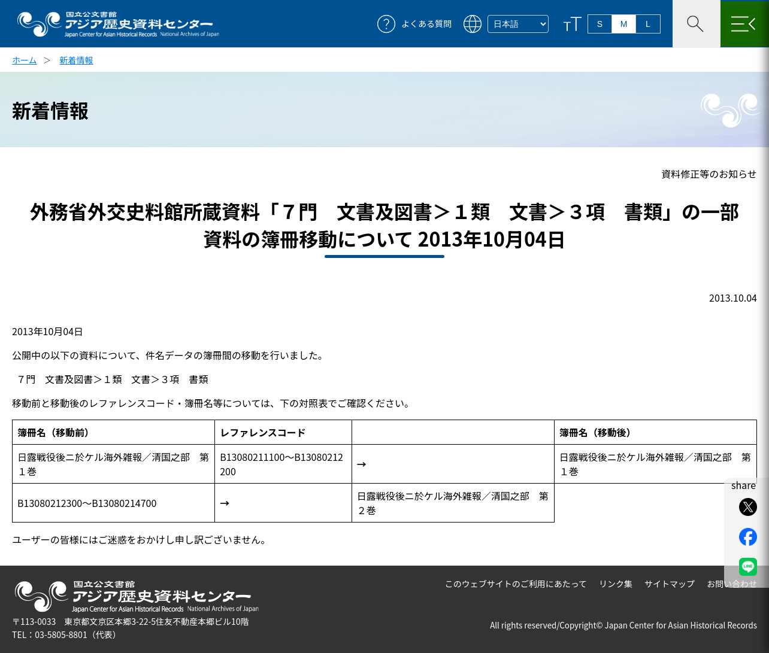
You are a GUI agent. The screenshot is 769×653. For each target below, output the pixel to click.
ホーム (24, 60)
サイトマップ (669, 584)
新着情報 (76, 60)
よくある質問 (426, 24)
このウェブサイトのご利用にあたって (516, 584)
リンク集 (615, 584)
